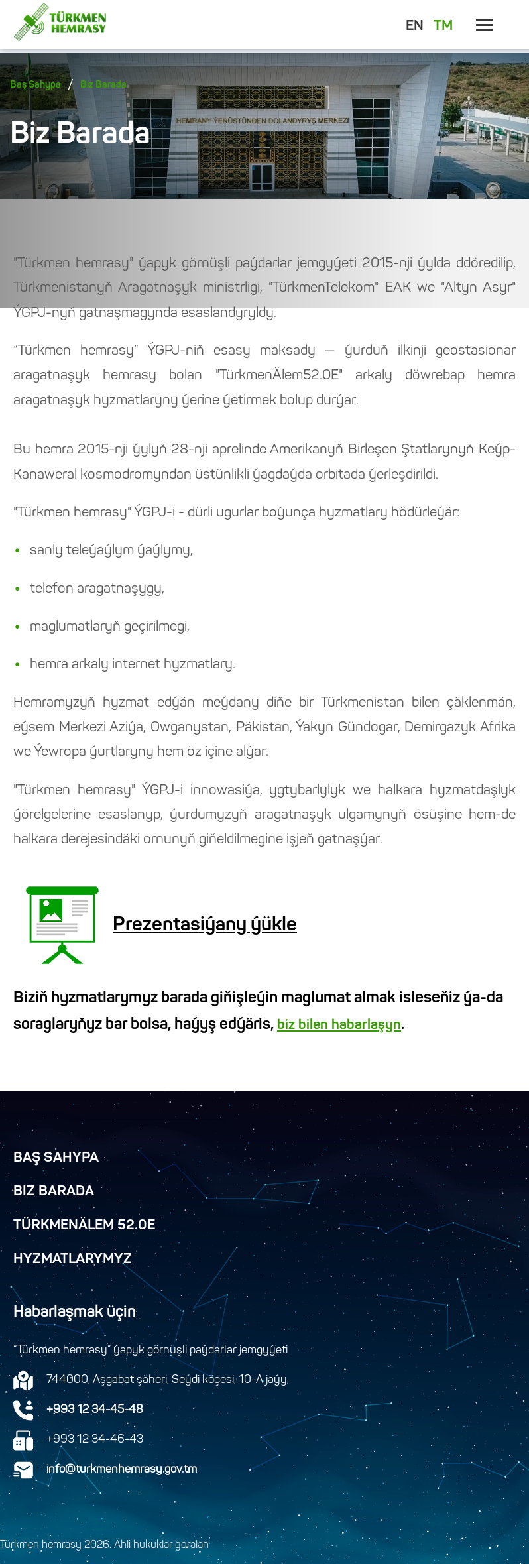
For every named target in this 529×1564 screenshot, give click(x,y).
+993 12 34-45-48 (94, 1410)
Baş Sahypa (35, 85)
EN (415, 26)
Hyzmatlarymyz (72, 1259)
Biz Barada (103, 85)
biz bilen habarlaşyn (339, 1025)
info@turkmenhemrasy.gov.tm (121, 1470)
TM (443, 26)
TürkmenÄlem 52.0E (84, 1226)
